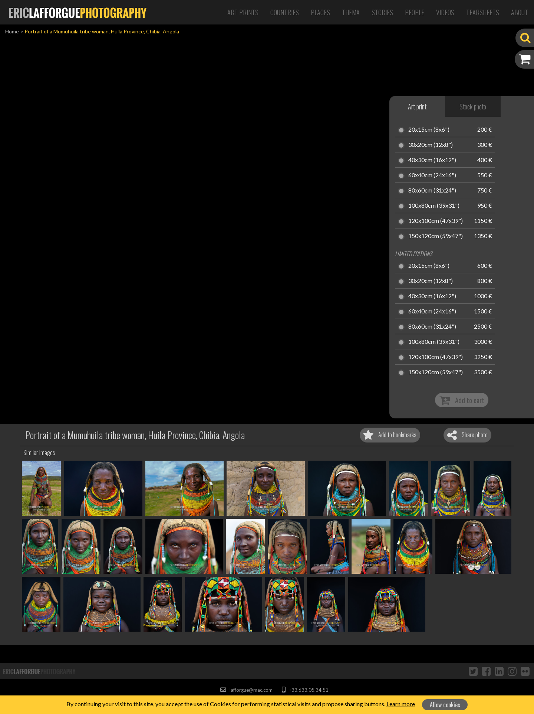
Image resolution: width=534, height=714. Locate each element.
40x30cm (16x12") (432, 160)
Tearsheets (482, 12)
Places (320, 12)
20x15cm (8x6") (428, 130)
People (414, 12)
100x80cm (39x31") (433, 206)
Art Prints (242, 12)
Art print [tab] (417, 106)
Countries (284, 12)
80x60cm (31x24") (432, 191)
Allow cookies (445, 704)
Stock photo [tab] (472, 106)
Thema (351, 12)
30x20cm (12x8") (430, 145)
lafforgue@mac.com (246, 690)
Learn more (400, 703)
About (519, 12)
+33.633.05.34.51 (305, 690)
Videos (445, 12)
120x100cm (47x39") (435, 221)
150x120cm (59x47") (435, 236)
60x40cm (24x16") (432, 175)
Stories (382, 12)
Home (12, 31)
